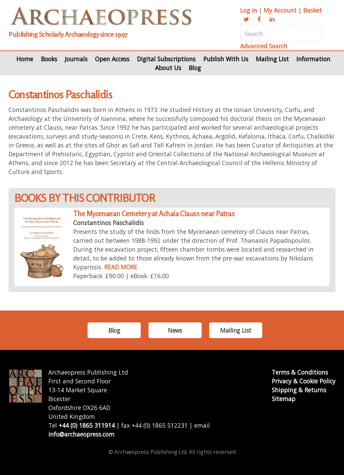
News (175, 330)
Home (24, 59)
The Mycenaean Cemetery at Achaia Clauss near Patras (153, 213)
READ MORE (120, 267)
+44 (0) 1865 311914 (87, 425)
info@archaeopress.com (81, 434)
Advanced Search (263, 46)
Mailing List (272, 59)
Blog (195, 68)
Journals (76, 59)
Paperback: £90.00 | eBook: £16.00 (121, 276)
